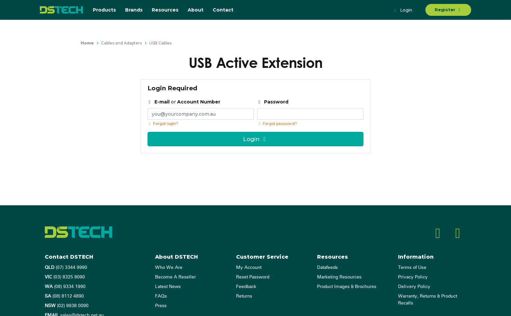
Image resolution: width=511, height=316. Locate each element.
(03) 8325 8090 (65, 277)
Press (161, 305)
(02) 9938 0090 (67, 305)
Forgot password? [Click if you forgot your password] (277, 123)
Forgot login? (163, 123)
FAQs (161, 296)
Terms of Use (412, 267)
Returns (244, 296)
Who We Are (168, 267)
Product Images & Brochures (346, 286)
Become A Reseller (175, 277)
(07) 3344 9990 (66, 267)
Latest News (168, 286)
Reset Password (252, 277)
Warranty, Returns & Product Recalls (427, 299)
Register (448, 9)
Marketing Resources (339, 277)
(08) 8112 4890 (64, 296)
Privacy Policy (413, 277)
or (184, 102)
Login (402, 10)
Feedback (246, 286)
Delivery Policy (414, 286)
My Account (248, 267)
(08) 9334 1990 (65, 286)
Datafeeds (327, 267)
